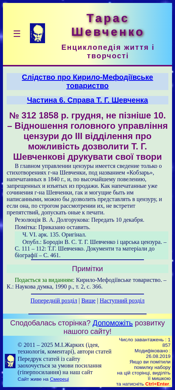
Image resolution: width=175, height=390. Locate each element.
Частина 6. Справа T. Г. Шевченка (87, 100)
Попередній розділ (54, 300)
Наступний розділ (122, 300)
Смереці (59, 379)
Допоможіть (113, 323)
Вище (88, 300)
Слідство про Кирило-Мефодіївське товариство (87, 81)
